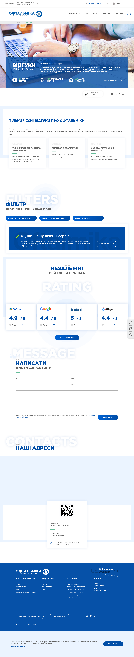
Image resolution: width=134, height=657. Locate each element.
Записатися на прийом (29, 616)
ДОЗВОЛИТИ (113, 643)
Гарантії (19, 584)
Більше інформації (18, 646)
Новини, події (21, 587)
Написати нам (59, 616)
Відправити (108, 417)
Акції (43, 589)
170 (23, 325)
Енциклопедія (46, 587)
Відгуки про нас (67, 337)
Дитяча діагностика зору (77, 592)
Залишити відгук (109, 80)
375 (54, 325)
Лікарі (18, 589)
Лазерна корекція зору (76, 587)
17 (115, 325)
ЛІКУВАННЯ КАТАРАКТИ (75, 589)
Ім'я (17, 378)
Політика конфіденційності (26, 592)
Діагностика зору (74, 584)
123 (85, 325)
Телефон (72, 378)
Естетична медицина (75, 595)
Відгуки (44, 584)
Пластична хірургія (74, 597)
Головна (19, 22)
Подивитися (111, 575)
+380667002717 (96, 3)
